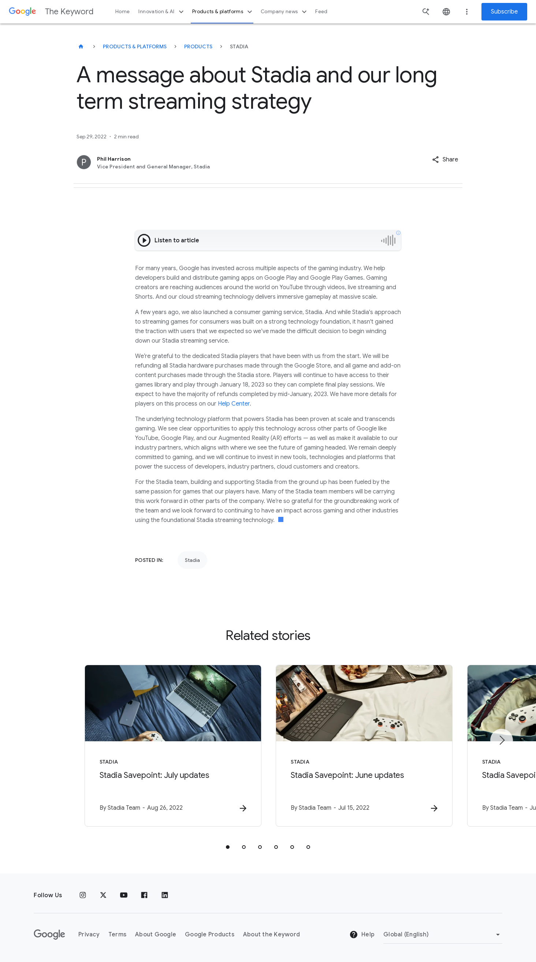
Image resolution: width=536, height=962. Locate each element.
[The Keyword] (81, 46)
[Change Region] (442, 934)
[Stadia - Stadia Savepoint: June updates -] (364, 745)
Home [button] (122, 11)
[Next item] (501, 740)
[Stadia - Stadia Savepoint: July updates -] (172, 745)
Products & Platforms (135, 46)
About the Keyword (271, 934)
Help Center (234, 403)
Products (198, 46)
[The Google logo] (49, 934)
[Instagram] (83, 895)
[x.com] (103, 895)
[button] (445, 160)
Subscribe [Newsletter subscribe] (504, 11)
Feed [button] (321, 11)
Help (362, 935)
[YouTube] (124, 895)
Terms (117, 934)
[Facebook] (144, 895)
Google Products (209, 934)
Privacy (89, 934)
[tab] (228, 847)
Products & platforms (223, 11)
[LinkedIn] (165, 895)
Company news (285, 11)
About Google (155, 934)
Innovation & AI (161, 11)
